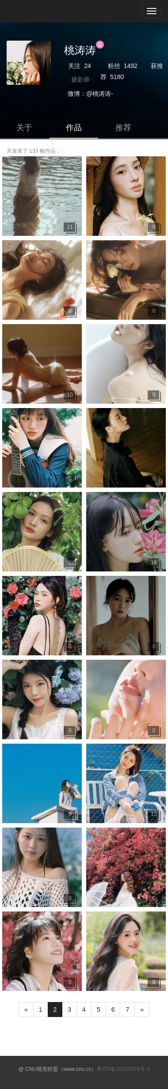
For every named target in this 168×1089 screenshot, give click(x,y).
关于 (24, 127)
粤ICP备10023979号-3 (122, 1069)
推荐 (123, 127)
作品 (74, 127)
